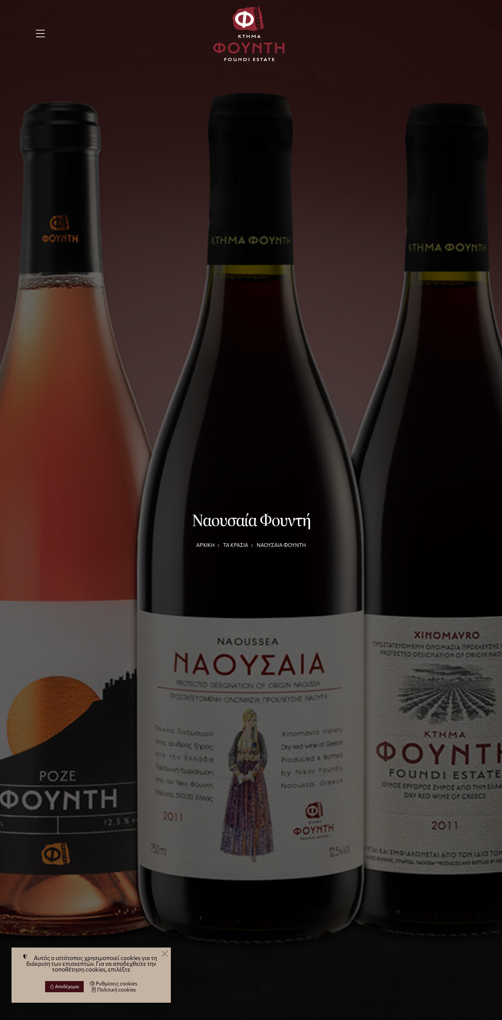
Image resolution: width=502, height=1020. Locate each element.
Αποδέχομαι (64, 986)
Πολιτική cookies (113, 989)
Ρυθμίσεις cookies (113, 983)
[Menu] (40, 33)
